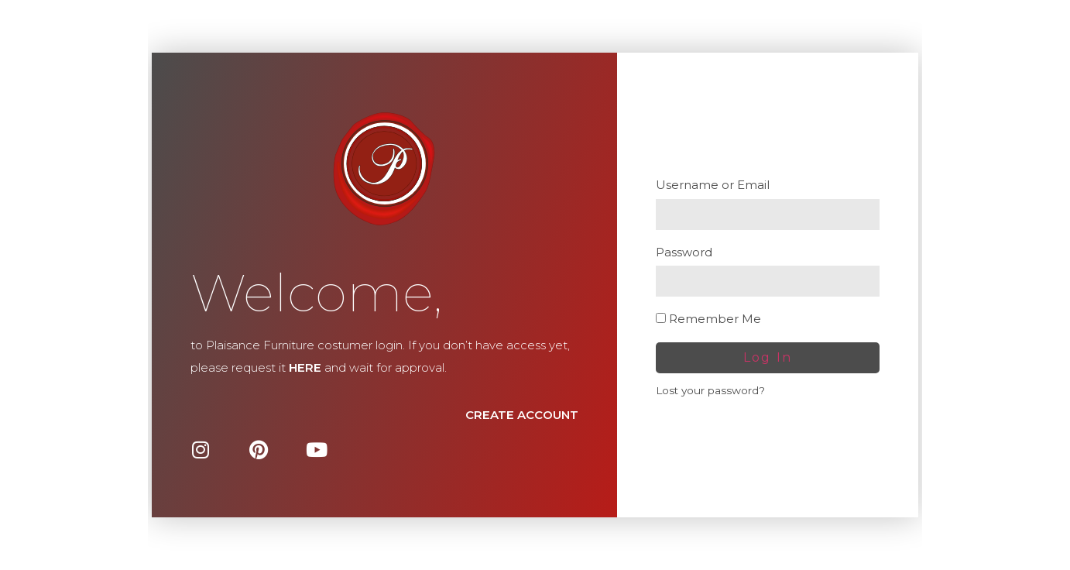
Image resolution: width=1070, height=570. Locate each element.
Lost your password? (710, 390)
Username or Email (713, 184)
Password (684, 252)
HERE (305, 367)
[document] (535, 285)
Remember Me (708, 318)
